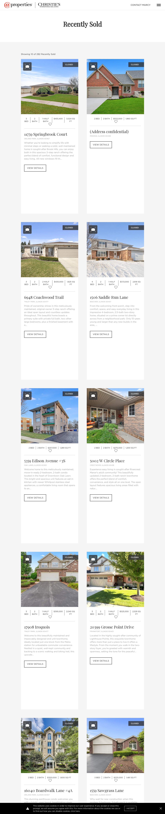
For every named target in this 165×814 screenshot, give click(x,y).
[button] (161, 808)
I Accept (130, 808)
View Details (35, 168)
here (77, 811)
